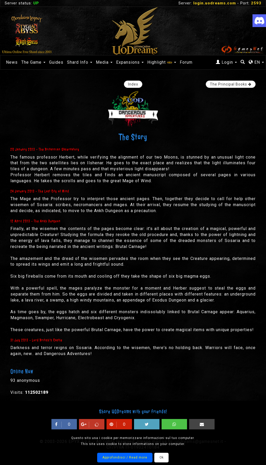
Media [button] (104, 62)
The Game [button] (33, 62)
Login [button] (226, 62)
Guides (56, 62)
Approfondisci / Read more (124, 457)
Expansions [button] (130, 62)
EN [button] (256, 62)
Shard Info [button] (79, 62)
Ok (161, 457)
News (12, 62)
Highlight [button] (161, 62)
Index (133, 84)
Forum (186, 62)
